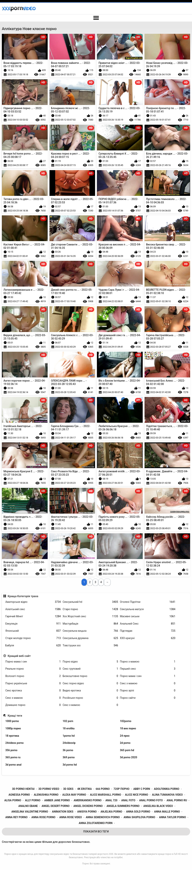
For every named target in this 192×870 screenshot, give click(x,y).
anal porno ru (177, 800)
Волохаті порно (33, 676)
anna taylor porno (172, 817)
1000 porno (12, 721)
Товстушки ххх (90, 645)
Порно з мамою (148, 661)
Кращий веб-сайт (19, 656)
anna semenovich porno (103, 817)
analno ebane (28, 805)
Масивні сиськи (148, 616)
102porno (125, 721)
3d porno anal (13, 764)
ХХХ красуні (148, 638)
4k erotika (84, 788)
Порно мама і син (33, 661)
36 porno (68, 750)
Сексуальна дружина (90, 638)
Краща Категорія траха (23, 596)
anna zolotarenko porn (95, 823)
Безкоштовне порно (90, 676)
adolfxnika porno (166, 788)
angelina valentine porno (29, 811)
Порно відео (90, 661)
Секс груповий (90, 668)
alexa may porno (74, 794)
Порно (85, 863)
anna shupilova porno (139, 817)
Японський (33, 630)
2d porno (125, 742)
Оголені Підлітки (148, 602)
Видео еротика (90, 690)
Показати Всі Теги (96, 831)
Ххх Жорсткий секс (90, 616)
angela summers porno (123, 805)
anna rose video (70, 817)
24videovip (69, 742)
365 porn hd (127, 750)
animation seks (62, 811)
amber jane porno (57, 800)
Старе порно (90, 609)
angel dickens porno (88, 805)
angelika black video (158, 805)
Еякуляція (33, 623)
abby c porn (141, 788)
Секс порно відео (90, 683)
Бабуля (33, 645)
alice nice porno (136, 794)
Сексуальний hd (90, 602)
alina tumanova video (167, 794)
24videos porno (14, 742)
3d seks (68, 788)
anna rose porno (44, 817)
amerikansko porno (87, 800)
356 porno (11, 750)
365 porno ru (12, 757)
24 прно (125, 735)
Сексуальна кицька (90, 630)
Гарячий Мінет (33, 616)
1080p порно (13, 728)
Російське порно (90, 697)
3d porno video (48, 788)
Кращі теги (15, 715)
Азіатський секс (33, 609)
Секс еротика (33, 690)
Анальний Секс (148, 623)
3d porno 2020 (128, 757)
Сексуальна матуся (148, 609)
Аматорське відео (33, 602)
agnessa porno (19, 794)
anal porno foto (151, 800)
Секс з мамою (148, 683)
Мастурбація (90, 623)
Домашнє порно (33, 705)
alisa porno (12, 800)
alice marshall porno (105, 794)
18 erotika (68, 728)
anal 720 (111, 800)
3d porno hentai (23, 788)
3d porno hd (70, 764)
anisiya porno (87, 811)
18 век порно (128, 728)
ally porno (32, 800)
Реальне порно (33, 668)
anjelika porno (111, 811)
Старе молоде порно (33, 638)
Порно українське (33, 683)
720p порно (122, 788)
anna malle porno (167, 811)
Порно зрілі (148, 690)
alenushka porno (46, 794)
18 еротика (12, 735)
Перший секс (148, 668)
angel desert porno (56, 805)
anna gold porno (138, 811)
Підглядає (148, 630)
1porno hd (69, 735)
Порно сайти (148, 697)
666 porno (103, 788)
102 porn (68, 721)
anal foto (128, 800)
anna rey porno (16, 817)
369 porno (69, 757)
